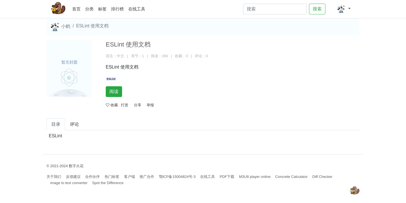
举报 (150, 105)
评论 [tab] (74, 124)
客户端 (129, 177)
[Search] (275, 9)
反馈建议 (73, 177)
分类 (89, 8)
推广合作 (147, 177)
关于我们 (54, 177)
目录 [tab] (55, 124)
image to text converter (68, 183)
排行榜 (117, 8)
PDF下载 (227, 177)
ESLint (111, 78)
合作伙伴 (92, 177)
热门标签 (112, 177)
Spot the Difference (107, 183)
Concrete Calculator (291, 177)
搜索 (317, 8)
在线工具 (136, 8)
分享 (137, 105)
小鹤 (60, 27)
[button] (343, 9)
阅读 (113, 91)
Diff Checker (322, 177)
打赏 (124, 105)
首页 (77, 8)
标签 (102, 8)
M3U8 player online (255, 177)
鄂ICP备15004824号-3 (177, 177)
